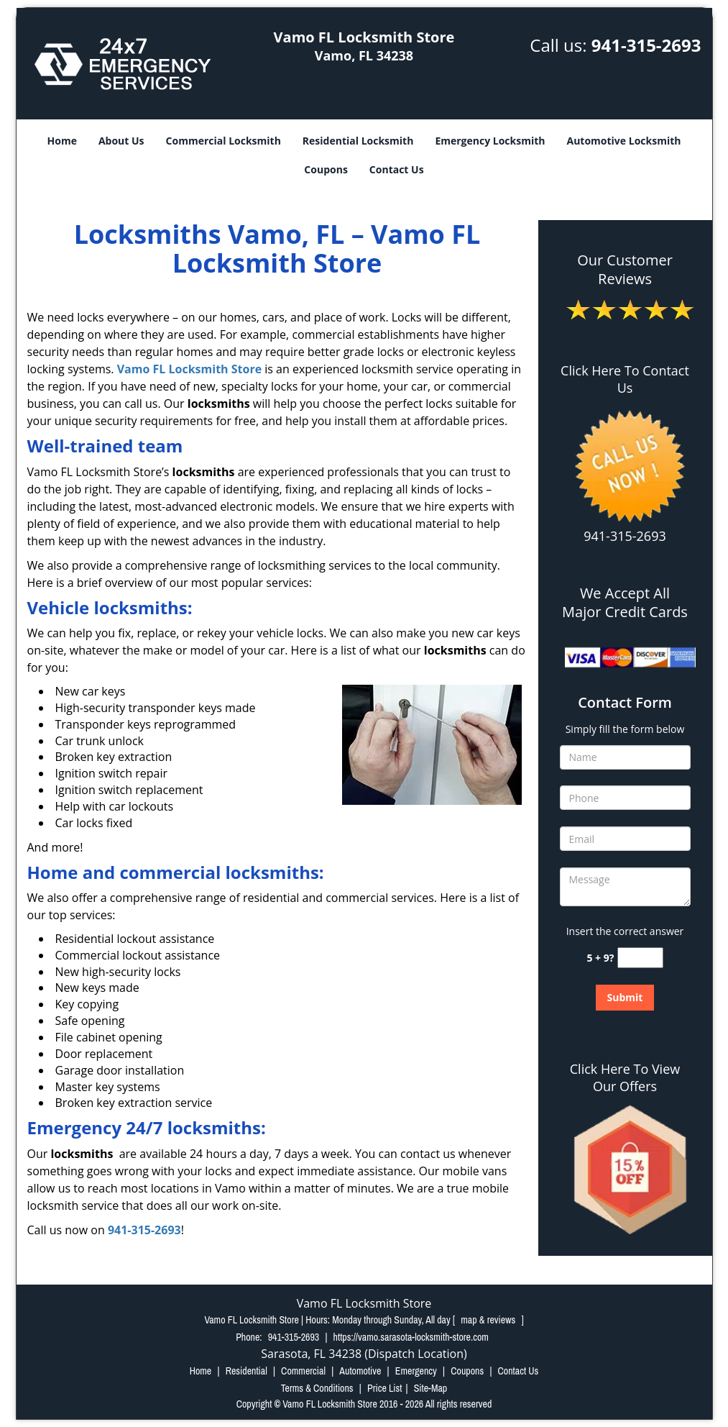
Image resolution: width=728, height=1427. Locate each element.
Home (62, 140)
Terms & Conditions (317, 1388)
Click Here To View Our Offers (625, 1077)
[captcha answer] (640, 957)
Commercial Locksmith (223, 140)
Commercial (303, 1370)
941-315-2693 (646, 45)
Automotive (360, 1370)
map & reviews (489, 1319)
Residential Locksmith (358, 140)
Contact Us (396, 169)
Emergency (416, 1370)
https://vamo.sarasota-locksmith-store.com (411, 1337)
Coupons (325, 169)
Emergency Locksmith (490, 140)
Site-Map (431, 1388)
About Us (121, 140)
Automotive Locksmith (624, 140)
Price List (384, 1388)
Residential (246, 1370)
